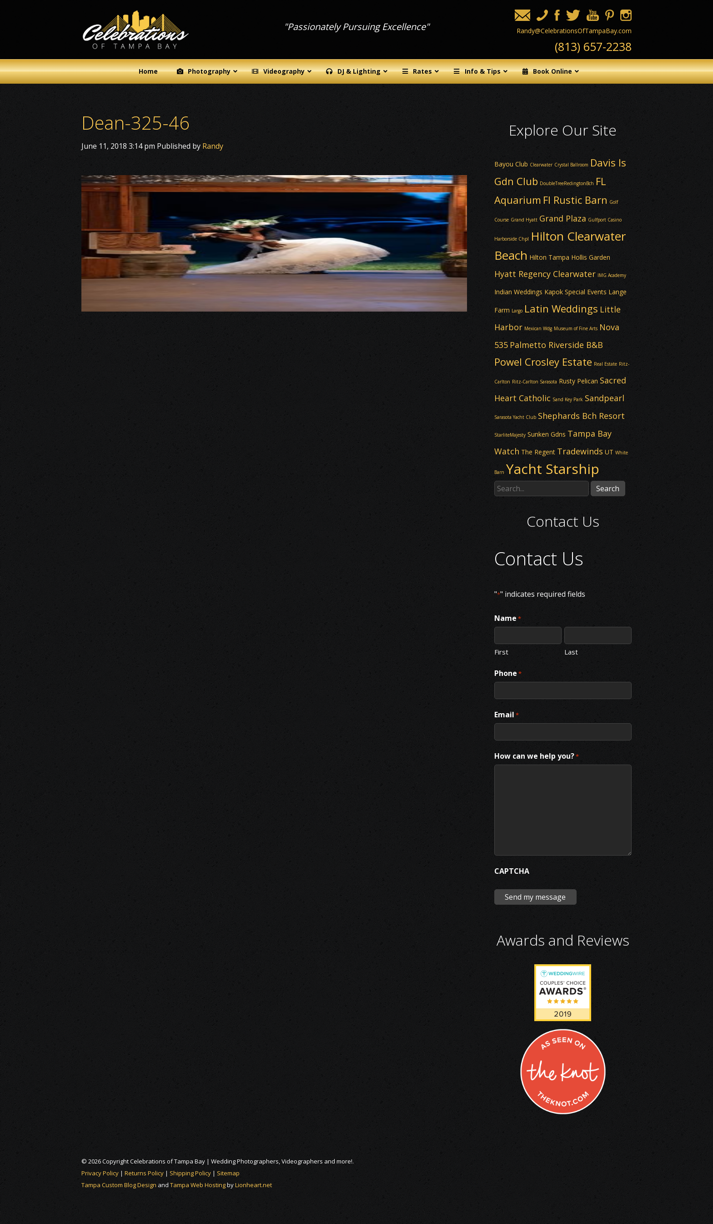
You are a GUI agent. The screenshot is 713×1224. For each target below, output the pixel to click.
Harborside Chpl (511, 239)
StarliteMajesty (510, 435)
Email (506, 715)
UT (609, 452)
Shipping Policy (190, 1173)
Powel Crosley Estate (543, 361)
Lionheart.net (253, 1185)
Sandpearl (604, 398)
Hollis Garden (590, 257)
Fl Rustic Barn (575, 200)
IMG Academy (612, 275)
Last (571, 651)
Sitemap (228, 1173)
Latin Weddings (561, 308)
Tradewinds (580, 451)
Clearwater (541, 164)
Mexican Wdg (538, 328)
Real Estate (605, 364)
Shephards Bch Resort (581, 415)
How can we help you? (536, 756)
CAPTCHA (511, 871)
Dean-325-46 (135, 122)
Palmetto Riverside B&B (556, 344)
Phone (508, 673)
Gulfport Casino (605, 220)
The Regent (538, 452)
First (501, 651)
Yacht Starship (552, 468)
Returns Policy (144, 1173)
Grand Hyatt (524, 220)
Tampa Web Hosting (198, 1185)
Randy (212, 146)
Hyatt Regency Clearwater (545, 273)
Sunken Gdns (546, 434)
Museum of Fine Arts (576, 328)
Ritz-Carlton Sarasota (534, 381)
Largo (517, 310)
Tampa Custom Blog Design (118, 1185)
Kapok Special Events (575, 291)
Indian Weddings (518, 291)
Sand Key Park (567, 399)
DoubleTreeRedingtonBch (567, 183)
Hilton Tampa (549, 257)
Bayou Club (511, 164)
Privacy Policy (100, 1173)
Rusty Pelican (578, 381)
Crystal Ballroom (571, 164)
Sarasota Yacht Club (515, 417)
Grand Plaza (562, 218)
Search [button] (607, 489)
